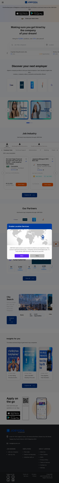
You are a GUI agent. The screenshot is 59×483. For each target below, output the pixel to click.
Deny (37, 255)
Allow (21, 255)
